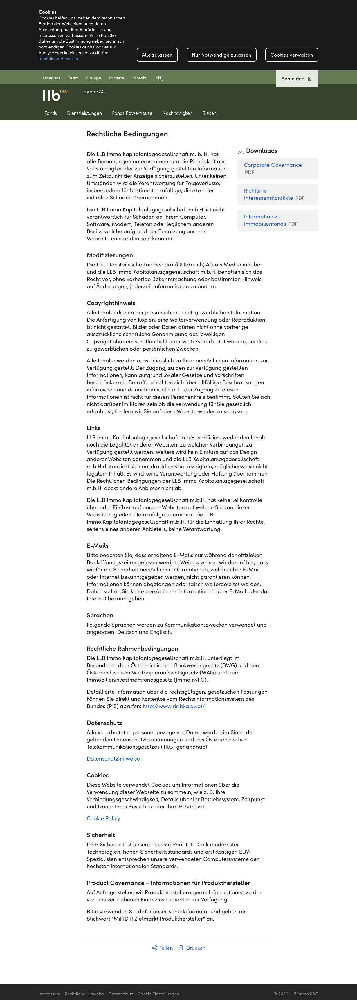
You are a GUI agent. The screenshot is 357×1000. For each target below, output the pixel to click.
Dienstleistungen (84, 113)
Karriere (116, 78)
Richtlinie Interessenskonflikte (274, 195)
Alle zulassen (157, 55)
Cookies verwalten (292, 55)
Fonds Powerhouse (132, 113)
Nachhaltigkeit (177, 113)
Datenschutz (121, 994)
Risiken (210, 113)
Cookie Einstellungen (158, 994)
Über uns (52, 78)
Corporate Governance (273, 169)
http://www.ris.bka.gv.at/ (174, 706)
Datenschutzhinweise (113, 759)
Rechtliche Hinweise (58, 58)
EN (158, 77)
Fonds (50, 113)
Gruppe (93, 78)
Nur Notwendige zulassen (221, 55)
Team (73, 78)
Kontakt (139, 78)
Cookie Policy (103, 818)
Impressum (49, 994)
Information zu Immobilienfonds (271, 220)
